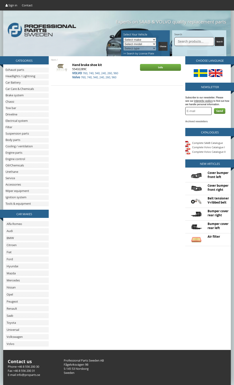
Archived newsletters (196, 121)
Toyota (11, 323)
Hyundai (12, 266)
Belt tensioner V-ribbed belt (218, 200)
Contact (27, 5)
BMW (10, 238)
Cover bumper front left (218, 175)
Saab (10, 316)
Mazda (11, 273)
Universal (13, 330)
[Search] (194, 41)
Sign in (11, 5)
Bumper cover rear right (218, 213)
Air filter (214, 237)
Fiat (9, 252)
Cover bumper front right (218, 188)
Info (160, 67)
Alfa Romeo (14, 224)
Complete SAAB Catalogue (207, 142)
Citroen (12, 245)
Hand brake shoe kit (87, 65)
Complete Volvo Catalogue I (205, 147)
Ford (10, 259)
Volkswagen (15, 337)
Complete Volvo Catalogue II (205, 151)
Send (219, 111)
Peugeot (12, 301)
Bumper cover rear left (218, 226)
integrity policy (203, 100)
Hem (53, 60)
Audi (10, 231)
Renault (12, 308)
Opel (10, 294)
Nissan (11, 287)
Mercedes (13, 280)
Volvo (10, 344)
